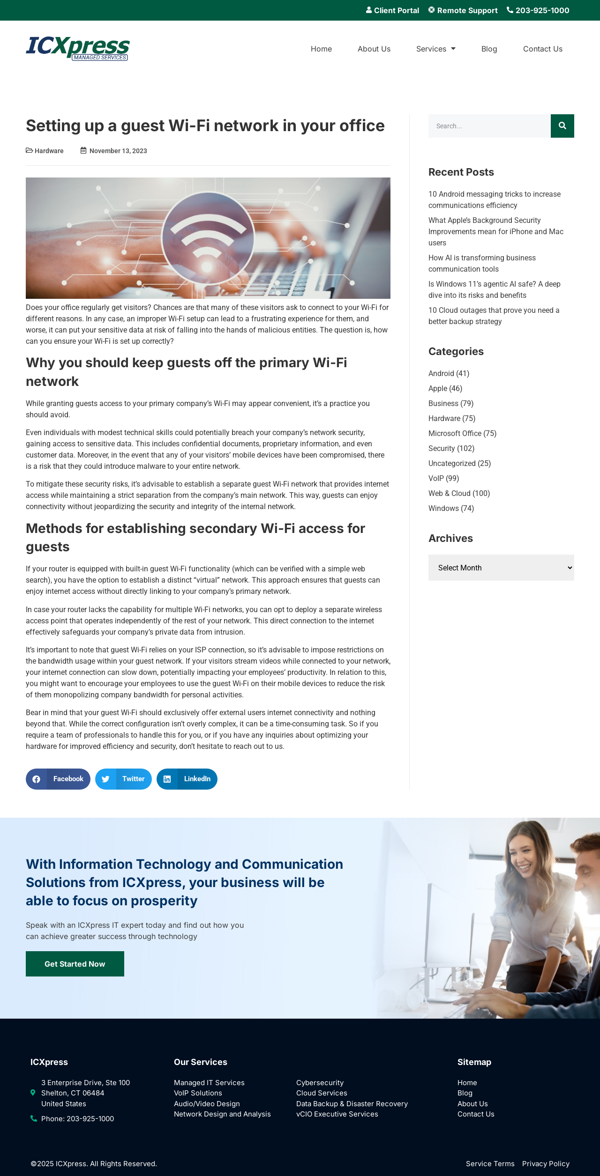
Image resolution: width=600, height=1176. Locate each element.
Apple (437, 388)
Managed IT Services (209, 1082)
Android (441, 373)
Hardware (49, 151)
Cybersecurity (320, 1082)
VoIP (436, 478)
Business (443, 403)
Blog (489, 48)
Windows (443, 508)
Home (321, 48)
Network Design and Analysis (222, 1113)
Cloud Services (321, 1092)
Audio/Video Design (207, 1103)
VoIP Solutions (198, 1092)
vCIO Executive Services (337, 1113)
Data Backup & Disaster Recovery (352, 1103)
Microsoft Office (454, 433)
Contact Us (542, 48)
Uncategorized (452, 463)
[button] (58, 779)
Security (441, 448)
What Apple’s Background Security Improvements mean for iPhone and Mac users (495, 231)
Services (436, 48)
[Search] (562, 126)
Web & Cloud (449, 493)
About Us (374, 48)
